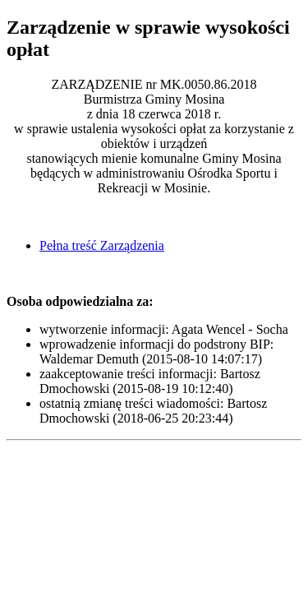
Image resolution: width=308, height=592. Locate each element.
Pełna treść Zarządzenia (101, 245)
